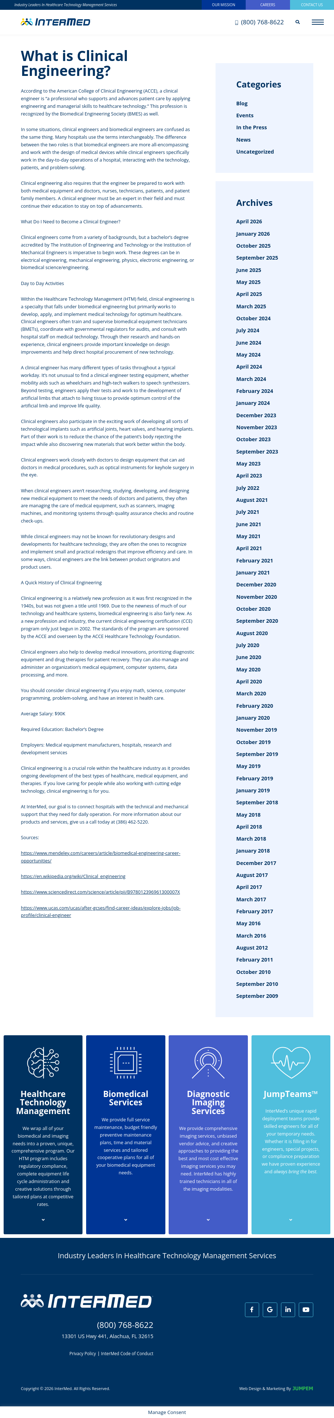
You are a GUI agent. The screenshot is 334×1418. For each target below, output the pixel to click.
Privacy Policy (82, 1354)
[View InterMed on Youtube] (306, 1310)
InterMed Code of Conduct (127, 1354)
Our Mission (223, 4)
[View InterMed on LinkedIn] (288, 1310)
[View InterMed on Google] (270, 1310)
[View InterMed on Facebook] (252, 1310)
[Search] (298, 22)
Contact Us (312, 4)
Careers (267, 4)
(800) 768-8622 (259, 22)
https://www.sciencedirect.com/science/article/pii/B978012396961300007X (100, 892)
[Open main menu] (318, 22)
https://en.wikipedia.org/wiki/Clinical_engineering (73, 876)
